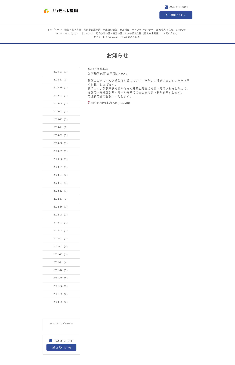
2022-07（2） (61, 222)
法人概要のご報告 (130, 37)
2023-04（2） (61, 175)
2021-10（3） (61, 270)
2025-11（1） (61, 79)
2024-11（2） (61, 127)
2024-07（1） (61, 151)
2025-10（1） (61, 87)
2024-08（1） (61, 143)
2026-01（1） (61, 71)
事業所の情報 (110, 29)
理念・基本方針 (72, 29)
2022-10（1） (61, 206)
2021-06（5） (61, 286)
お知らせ (181, 29)
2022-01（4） (61, 246)
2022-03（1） (61, 238)
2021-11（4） (61, 262)
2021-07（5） (61, 278)
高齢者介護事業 (92, 29)
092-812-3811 (179, 7)
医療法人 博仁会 (165, 29)
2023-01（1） (61, 183)
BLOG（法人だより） (67, 33)
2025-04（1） (61, 103)
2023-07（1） (61, 167)
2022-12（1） (61, 191)
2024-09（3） (61, 135)
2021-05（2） (61, 294)
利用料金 (124, 29)
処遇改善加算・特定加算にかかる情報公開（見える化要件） (128, 33)
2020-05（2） (61, 302)
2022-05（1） (61, 230)
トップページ (55, 29)
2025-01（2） (61, 111)
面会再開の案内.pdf (104, 102)
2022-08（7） (61, 214)
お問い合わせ (170, 33)
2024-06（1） (61, 159)
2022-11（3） (61, 198)
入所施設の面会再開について (108, 73)
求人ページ (88, 33)
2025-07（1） (61, 95)
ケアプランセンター (143, 29)
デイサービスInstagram (105, 37)
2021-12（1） (61, 254)
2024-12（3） (61, 119)
